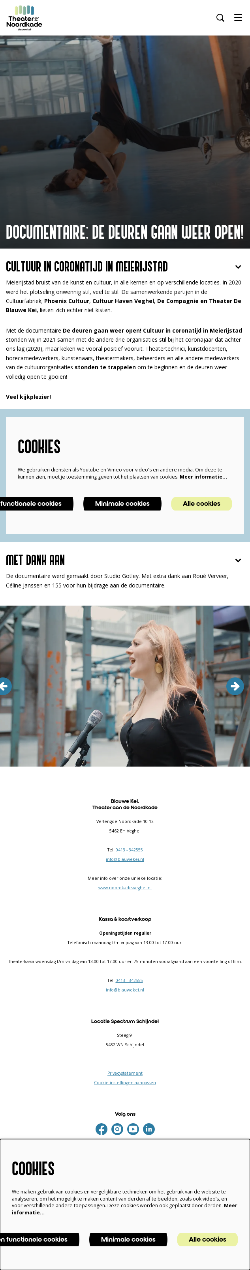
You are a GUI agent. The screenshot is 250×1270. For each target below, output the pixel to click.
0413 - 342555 (129, 850)
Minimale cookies (122, 504)
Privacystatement (125, 1073)
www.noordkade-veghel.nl (125, 887)
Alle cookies (201, 504)
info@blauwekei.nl (125, 859)
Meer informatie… (203, 476)
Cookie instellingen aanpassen (125, 1082)
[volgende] (235, 686)
